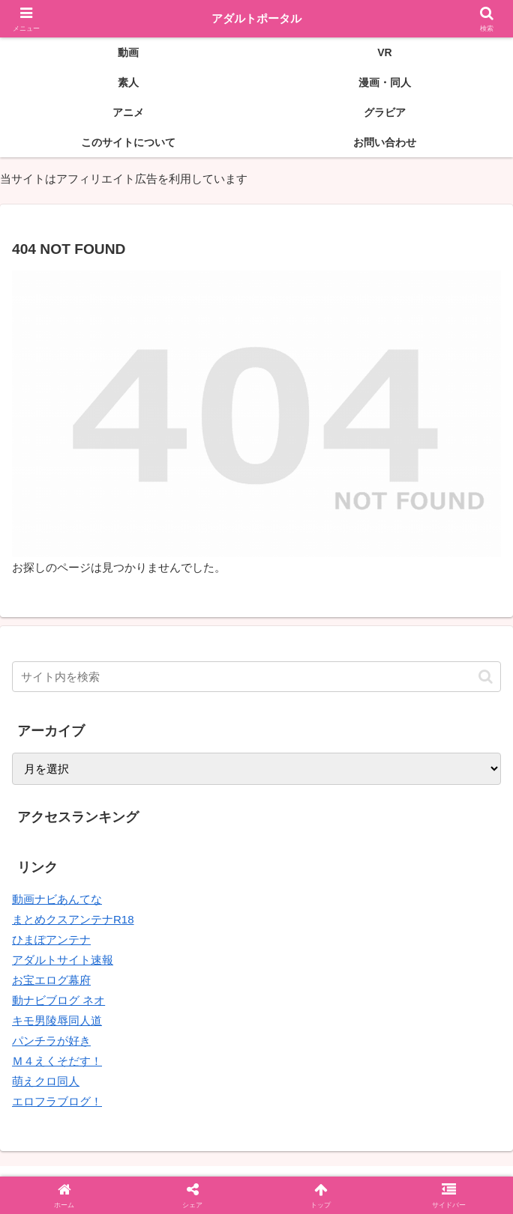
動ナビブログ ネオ (58, 1000)
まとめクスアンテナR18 (73, 919)
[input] (256, 676)
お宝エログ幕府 (51, 980)
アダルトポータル (257, 18)
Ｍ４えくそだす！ (57, 1060)
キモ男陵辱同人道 (57, 1020)
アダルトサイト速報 (62, 959)
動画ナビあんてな (57, 899)
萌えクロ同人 (46, 1081)
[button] (485, 676)
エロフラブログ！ (57, 1101)
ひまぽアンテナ (51, 939)
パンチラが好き (51, 1040)
